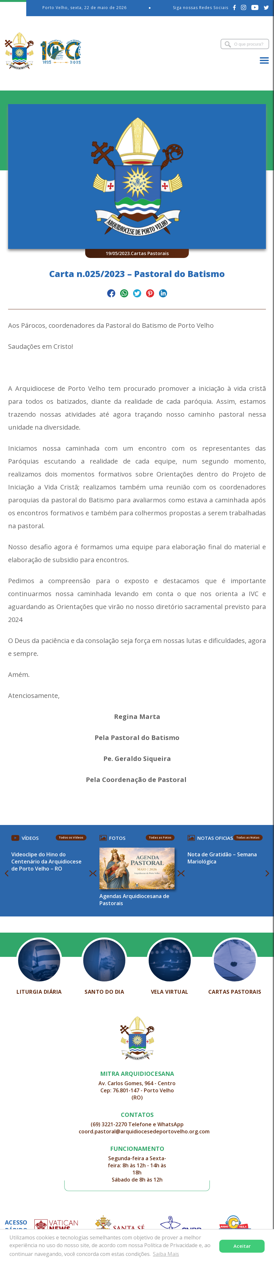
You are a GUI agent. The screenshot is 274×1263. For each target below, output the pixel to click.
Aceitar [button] (242, 1246)
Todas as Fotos (160, 837)
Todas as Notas (247, 837)
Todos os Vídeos (71, 837)
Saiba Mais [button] (166, 1254)
